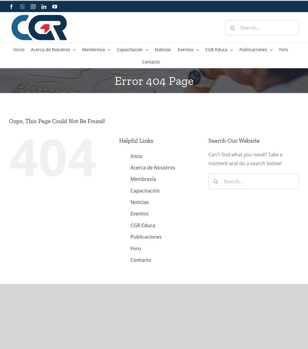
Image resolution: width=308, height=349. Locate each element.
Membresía (143, 179)
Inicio (137, 156)
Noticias (140, 202)
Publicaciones (146, 236)
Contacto (141, 260)
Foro (136, 248)
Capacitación (145, 190)
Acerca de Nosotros (153, 167)
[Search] (232, 27)
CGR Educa (143, 225)
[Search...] (262, 27)
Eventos (140, 213)
